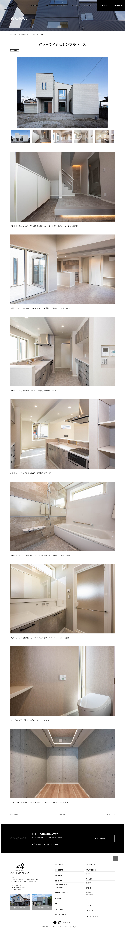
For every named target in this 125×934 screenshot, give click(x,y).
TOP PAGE (59, 865)
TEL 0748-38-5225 (49, 834)
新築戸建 (15, 50)
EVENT (45, 5)
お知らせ (88, 893)
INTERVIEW (75, 5)
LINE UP (54, 5)
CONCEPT (35, 5)
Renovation (59, 888)
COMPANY (88, 5)
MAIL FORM (97, 839)
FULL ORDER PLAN (61, 886)
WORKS (64, 5)
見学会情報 (89, 895)
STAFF (88, 901)
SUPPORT (59, 911)
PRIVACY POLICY (93, 918)
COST (57, 905)
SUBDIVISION (61, 916)
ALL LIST (62, 814)
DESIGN (58, 899)
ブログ (88, 874)
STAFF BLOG (91, 870)
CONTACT (104, 5)
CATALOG (118, 5)
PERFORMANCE (62, 894)
